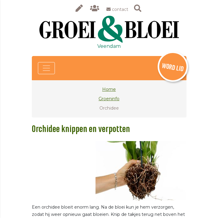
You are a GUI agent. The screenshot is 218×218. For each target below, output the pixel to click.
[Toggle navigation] (46, 68)
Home (109, 89)
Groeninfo (109, 98)
